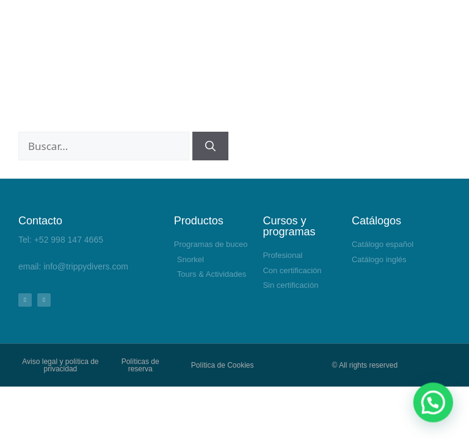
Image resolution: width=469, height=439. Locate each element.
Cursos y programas (289, 226)
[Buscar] (210, 146)
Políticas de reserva (140, 365)
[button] (438, 417)
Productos (199, 221)
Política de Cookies (222, 365)
